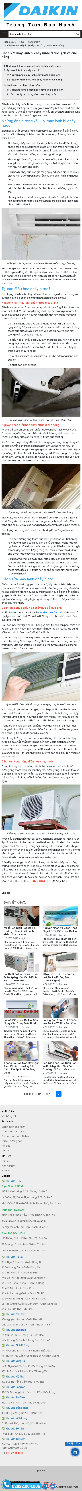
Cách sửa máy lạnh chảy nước (24, 85)
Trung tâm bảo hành (13, 1131)
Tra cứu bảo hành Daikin (15, 1136)
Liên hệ (6, 1150)
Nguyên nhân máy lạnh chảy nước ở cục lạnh (35, 75)
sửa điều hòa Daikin (49, 612)
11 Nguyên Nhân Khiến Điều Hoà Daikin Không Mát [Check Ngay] (59, 977)
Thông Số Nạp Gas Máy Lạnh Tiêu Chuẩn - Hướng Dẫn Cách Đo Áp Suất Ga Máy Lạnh (21, 1067)
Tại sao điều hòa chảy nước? (23, 70)
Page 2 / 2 (28, 1093)
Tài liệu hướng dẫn (12, 1141)
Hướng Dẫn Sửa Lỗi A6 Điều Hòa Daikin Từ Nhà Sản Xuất (60, 1022)
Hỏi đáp (6, 1145)
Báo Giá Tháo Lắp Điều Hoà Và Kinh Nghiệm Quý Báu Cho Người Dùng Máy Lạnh (59, 1066)
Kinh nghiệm (8, 1165)
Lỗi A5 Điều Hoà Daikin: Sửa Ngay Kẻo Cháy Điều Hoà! (21, 1022)
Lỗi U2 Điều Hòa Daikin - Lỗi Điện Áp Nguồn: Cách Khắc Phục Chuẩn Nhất (21, 977)
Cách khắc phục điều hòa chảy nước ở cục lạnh (36, 89)
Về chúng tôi (9, 1116)
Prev (47, 1093)
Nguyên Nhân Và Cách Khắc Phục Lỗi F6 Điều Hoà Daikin (60, 929)
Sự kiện (6, 1170)
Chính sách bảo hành (13, 1126)
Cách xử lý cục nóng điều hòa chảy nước (33, 94)
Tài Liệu (6, 1161)
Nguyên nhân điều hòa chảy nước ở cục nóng (36, 79)
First (39, 1093)
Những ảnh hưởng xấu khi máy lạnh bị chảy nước (33, 66)
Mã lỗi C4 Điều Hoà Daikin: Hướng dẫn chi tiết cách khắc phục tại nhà (20, 931)
